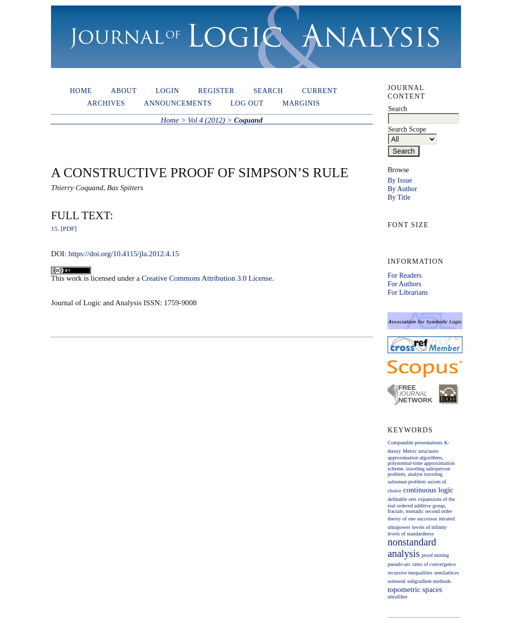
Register (216, 91)
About (124, 91)
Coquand (248, 120)
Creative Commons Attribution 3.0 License (207, 278)
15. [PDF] (63, 228)
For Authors (404, 284)
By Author (402, 189)
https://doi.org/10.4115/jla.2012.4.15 (123, 254)
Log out (247, 103)
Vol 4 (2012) (206, 120)
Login (167, 91)
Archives (106, 103)
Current (319, 91)
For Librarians (408, 292)
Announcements (178, 103)
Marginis (301, 103)
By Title (399, 197)
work (74, 278)
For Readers (405, 275)
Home (81, 91)
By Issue (400, 180)
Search (269, 91)
